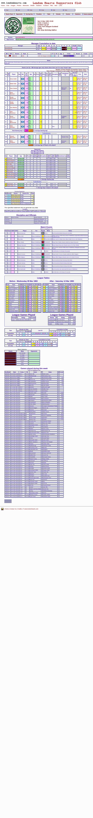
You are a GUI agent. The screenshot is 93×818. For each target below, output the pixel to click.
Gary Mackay (13, 107)
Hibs (51, 5)
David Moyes (10, 183)
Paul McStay (10, 171)
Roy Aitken (9, 164)
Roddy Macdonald (13, 98)
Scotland (45, 5)
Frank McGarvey (11, 177)
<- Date (18, 10)
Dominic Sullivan (11, 168)
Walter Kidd (13, 83)
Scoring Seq (29, 14)
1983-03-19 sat (85, 79)
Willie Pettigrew (12, 141)
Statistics (39, 5)
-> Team (65, 10)
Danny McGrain (10, 160)
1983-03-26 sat (85, 126)
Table (48, 14)
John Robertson (13, 112)
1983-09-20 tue (85, 88)
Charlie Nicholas (11, 173)
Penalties (39, 14)
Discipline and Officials (26, 215)
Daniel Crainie (10, 185)
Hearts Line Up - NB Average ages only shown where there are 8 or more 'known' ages (46, 67)
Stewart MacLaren (12, 137)
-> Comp (42, 10)
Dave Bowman (12, 93)
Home (3, 5)
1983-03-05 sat (79, 79)
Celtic (23, 55)
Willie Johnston (12, 126)
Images (13, 5)
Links (60, 5)
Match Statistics (22, 349)
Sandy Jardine (12, 102)
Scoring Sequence (19, 191)
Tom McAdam (10, 166)
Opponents (19, 14)
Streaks (58, 14)
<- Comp (30, 10)
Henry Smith (13, 79)
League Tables (43, 278)
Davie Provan (10, 169)
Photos (19, 5)
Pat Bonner (9, 158)
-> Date (53, 10)
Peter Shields (13, 88)
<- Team (6, 10)
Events (68, 14)
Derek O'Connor (12, 117)
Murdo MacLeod (10, 175)
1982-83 (15, 55)
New (56, 5)
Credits (19, 509)
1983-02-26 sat (79, 137)
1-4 (53, 55)
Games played (88, 14)
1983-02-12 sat (79, 83)
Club (7, 5)
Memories (26, 5)
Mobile (32, 5)
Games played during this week (34, 368)
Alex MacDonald (8, 47)
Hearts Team (9, 14)
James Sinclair (10, 162)
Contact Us (13, 509)
